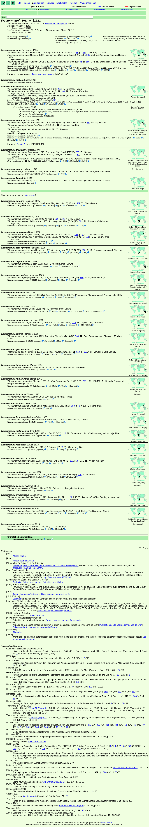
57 (84, 53)
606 (80, 62)
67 (79, 748)
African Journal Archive (23, 561)
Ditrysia (50, 3)
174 (122, 703)
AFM (80, 206)
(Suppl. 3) (55, 68)
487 (143, 725)
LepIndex (71, 37)
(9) (56, 511)
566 (57, 219)
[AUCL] (77, 43)
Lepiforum (17, 599)
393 (98, 725)
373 (89, 725)
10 (57, 727)
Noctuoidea (61, 3)
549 (37, 727)
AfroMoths (80, 37)
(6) (65, 109)
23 (77, 53)
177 (118, 670)
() (99, 9)
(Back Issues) (47, 594)
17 (60, 727)
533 (120, 691)
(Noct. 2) (65, 55)
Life (19, 3)
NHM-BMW (21, 37)
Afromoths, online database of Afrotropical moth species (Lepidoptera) (45, 565)
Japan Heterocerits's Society (26, 594)
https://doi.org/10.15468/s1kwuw (28, 568)
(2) (62, 474)
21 (63, 219)
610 (78, 352)
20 (67, 727)
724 (54, 100)
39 (43, 748)
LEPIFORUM (95, 70)
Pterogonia (30, 9)
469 (134, 725)
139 (77, 682)
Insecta (27, 3)
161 (83, 810)
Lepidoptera (38, 3)
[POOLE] (27, 28)
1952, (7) (65, 381)
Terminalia (36, 74)
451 (125, 725)
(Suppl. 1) (95, 68)
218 (64, 433)
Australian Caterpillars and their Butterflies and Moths (38, 582)
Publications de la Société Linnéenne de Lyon (120, 625)
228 (84, 381)
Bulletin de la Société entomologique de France (35, 627)
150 (73, 406)
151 (76, 234)
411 (107, 725)
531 (28, 727)
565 (46, 727)
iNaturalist (59, 39)
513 (19, 727)
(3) (56, 96)
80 (88, 123)
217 (59, 89)
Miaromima (44, 9)
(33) (48, 89)
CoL (87, 37)
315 (74, 322)
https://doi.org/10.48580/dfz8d (57, 577)
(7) (58, 203)
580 (105, 772)
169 (63, 91)
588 (77, 336)
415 (80, 474)
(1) (59, 234)
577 (133, 691)
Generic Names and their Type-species (64, 620)
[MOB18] (133, 37)
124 (70, 497)
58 (116, 772)
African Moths (19, 556)
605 (77, 152)
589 (78, 203)
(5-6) (53, 295)
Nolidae (73, 3)
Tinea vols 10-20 (62, 594)
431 (116, 725)
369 (106, 691)
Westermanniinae (88, 3)
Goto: (47, 17)
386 (88, 55)
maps (138, 66)
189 (88, 62)
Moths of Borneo (37, 615)
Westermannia (72, 9)
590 (83, 250)
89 (78, 155)
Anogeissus (48, 74)
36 (14, 699)
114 (119, 675)
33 (71, 687)
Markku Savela (106, 823)
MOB (106, 70)
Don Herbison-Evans (61, 66)
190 (85, 352)
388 (135, 696)
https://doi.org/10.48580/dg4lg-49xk (55, 611)
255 (90, 687)
